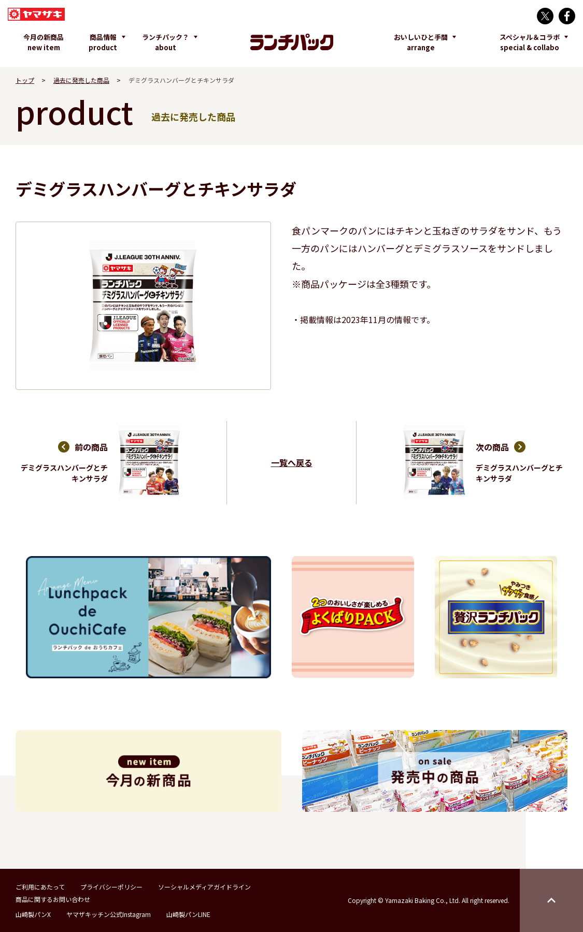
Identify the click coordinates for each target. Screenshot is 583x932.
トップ (25, 80)
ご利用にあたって (40, 886)
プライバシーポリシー (111, 886)
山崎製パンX (33, 914)
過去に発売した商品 (81, 80)
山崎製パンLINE (188, 914)
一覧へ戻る (291, 462)
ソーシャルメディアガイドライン (204, 886)
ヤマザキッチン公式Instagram (108, 914)
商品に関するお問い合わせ (53, 899)
